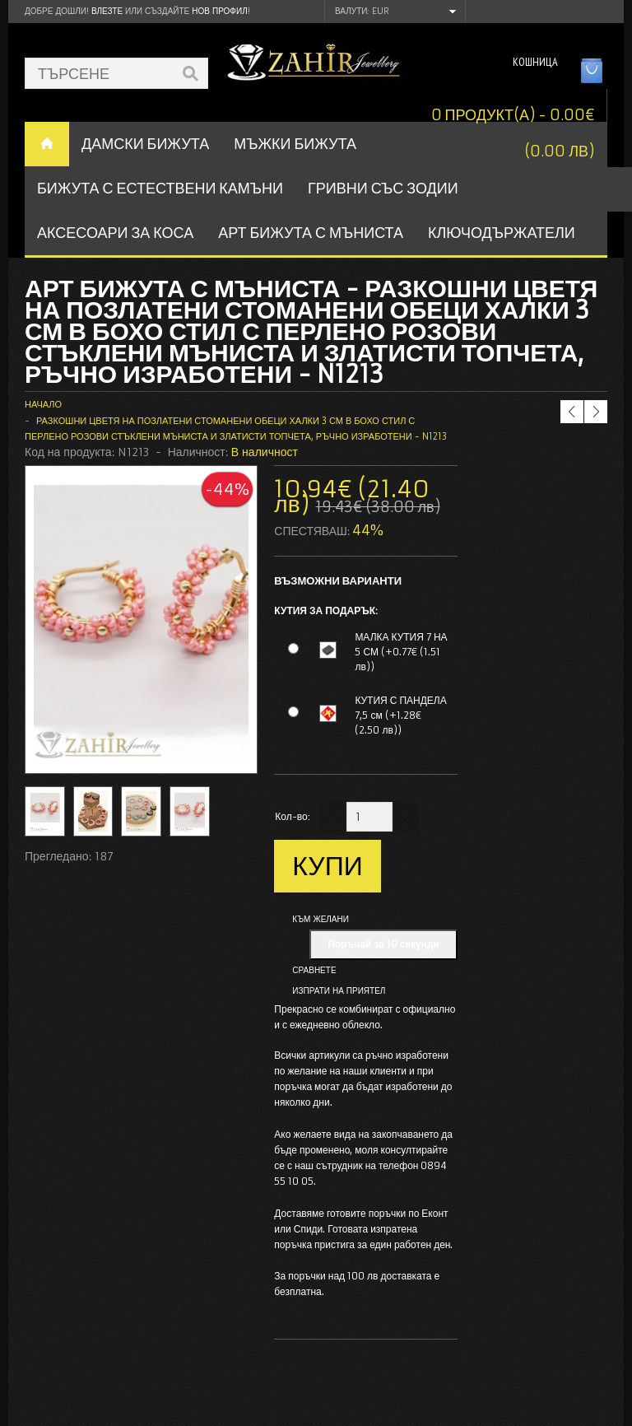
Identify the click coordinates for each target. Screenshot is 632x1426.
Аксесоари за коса (115, 232)
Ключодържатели (501, 232)
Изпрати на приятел (338, 991)
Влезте (107, 11)
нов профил (219, 11)
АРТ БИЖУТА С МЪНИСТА (310, 232)
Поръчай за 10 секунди (383, 944)
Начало (43, 404)
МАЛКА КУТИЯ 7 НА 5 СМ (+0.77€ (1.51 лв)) (401, 652)
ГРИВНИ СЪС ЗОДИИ (383, 188)
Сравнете (314, 970)
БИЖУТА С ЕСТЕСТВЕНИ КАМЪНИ (160, 188)
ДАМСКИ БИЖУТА (145, 143)
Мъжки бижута (295, 143)
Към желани (320, 919)
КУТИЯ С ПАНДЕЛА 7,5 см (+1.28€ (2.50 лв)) (400, 715)
